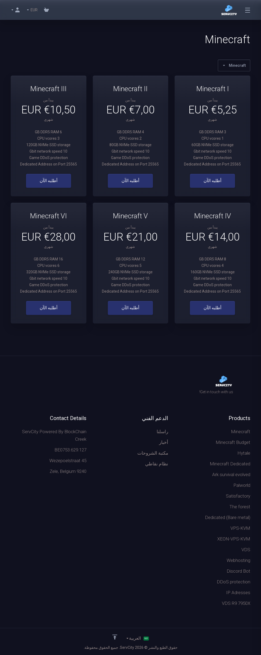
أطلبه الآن (212, 180)
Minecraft (234, 65)
